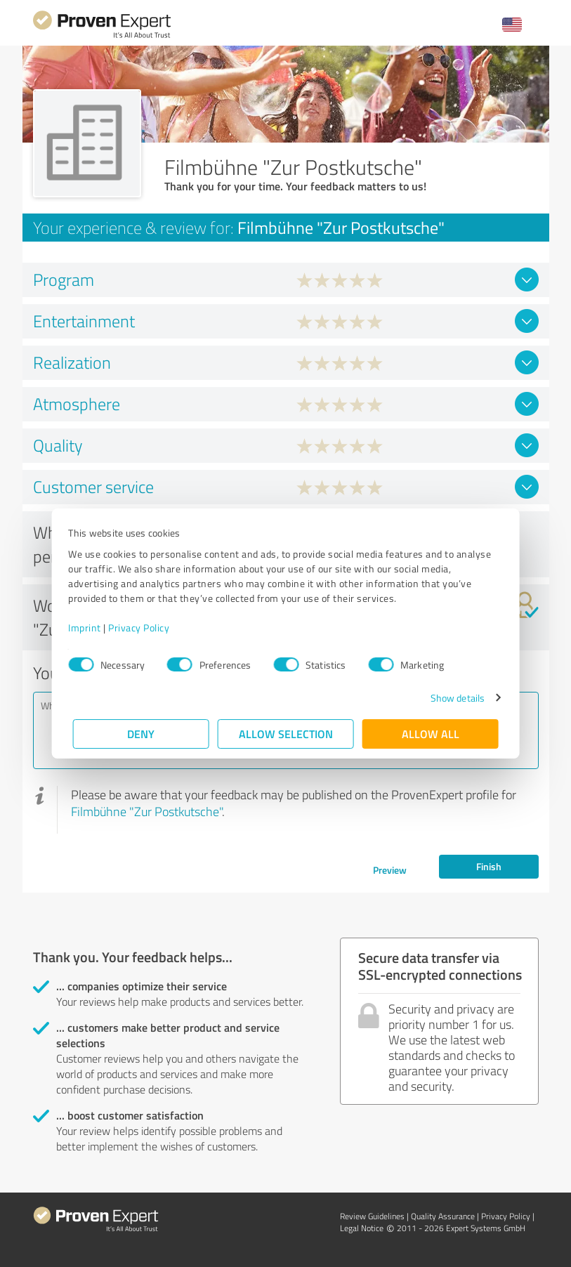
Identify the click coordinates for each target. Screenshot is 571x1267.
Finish (488, 866)
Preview (390, 870)
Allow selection (286, 734)
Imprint (89, 627)
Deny (141, 734)
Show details (453, 697)
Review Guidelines (372, 1216)
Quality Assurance (443, 1216)
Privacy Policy (143, 627)
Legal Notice (361, 1228)
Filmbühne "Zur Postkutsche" (146, 811)
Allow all (430, 734)
